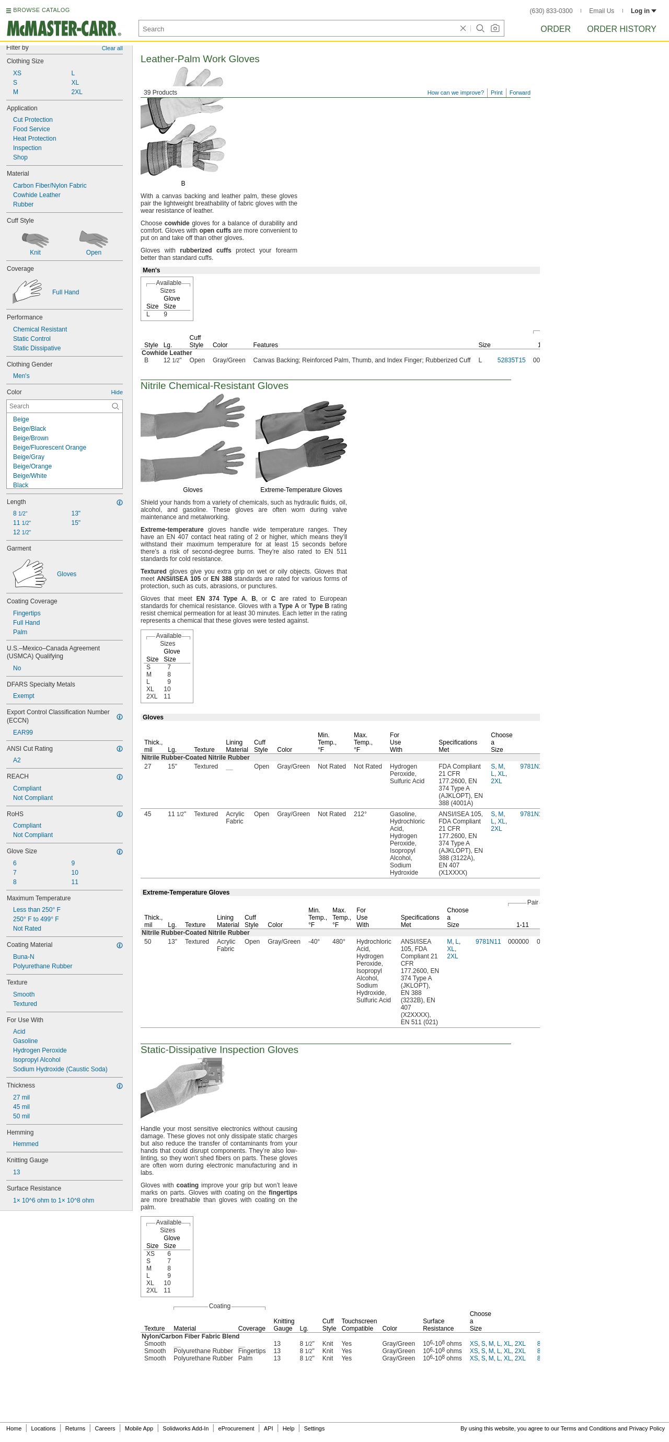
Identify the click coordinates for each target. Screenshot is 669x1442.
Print (497, 92)
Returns (75, 1428)
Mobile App (139, 1428)
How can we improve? (456, 92)
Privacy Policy (647, 1428)
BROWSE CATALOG (41, 10)
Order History (621, 29)
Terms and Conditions (588, 1428)
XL (501, 773)
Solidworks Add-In (186, 1428)
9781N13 (533, 766)
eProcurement (236, 1428)
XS (474, 1343)
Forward (520, 92)
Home (13, 1428)
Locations (43, 1428)
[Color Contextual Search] (64, 406)
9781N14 (533, 814)
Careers (105, 1428)
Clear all (112, 48)
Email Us (601, 11)
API (268, 1428)
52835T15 (512, 360)
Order (555, 29)
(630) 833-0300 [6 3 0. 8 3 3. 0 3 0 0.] (551, 11)
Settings (314, 1428)
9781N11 (488, 941)
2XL (496, 781)
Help (289, 1428)
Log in (643, 11)
